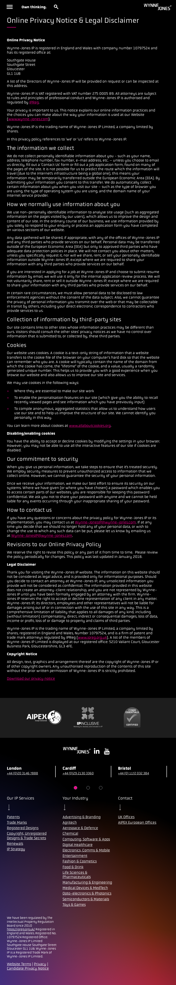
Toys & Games (74, 904)
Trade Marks (17, 822)
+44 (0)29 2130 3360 (78, 773)
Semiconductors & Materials (86, 899)
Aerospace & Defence (80, 828)
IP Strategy (16, 849)
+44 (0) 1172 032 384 (133, 773)
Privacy (40, 964)
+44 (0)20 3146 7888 (22, 773)
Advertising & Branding (82, 817)
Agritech (70, 822)
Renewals (15, 843)
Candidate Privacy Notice (28, 968)
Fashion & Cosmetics (80, 861)
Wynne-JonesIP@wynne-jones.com (105, 522)
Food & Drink (73, 867)
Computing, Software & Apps (86, 839)
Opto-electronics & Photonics (87, 893)
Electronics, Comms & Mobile (86, 850)
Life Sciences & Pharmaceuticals (77, 874)
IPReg (34, 102)
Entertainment (75, 855)
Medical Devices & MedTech (85, 888)
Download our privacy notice (31, 678)
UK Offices (126, 817)
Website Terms (19, 964)
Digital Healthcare (78, 844)
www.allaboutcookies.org (90, 425)
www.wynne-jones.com (28, 119)
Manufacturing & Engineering (87, 882)
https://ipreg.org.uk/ (21, 929)
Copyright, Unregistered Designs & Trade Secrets (27, 835)
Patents (13, 817)
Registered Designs (22, 828)
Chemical (70, 833)
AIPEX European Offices (137, 822)
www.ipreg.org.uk (92, 637)
